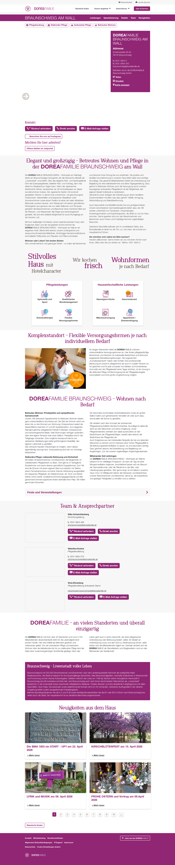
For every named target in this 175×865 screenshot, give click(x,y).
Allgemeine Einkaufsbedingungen (38, 842)
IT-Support (58, 842)
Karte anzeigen (122, 85)
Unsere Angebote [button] (101, 9)
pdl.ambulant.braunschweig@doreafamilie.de (87, 591)
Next (141, 103)
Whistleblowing (39, 838)
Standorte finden (82, 9)
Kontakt (28, 838)
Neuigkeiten (144, 18)
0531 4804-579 (77, 556)
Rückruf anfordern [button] (39, 128)
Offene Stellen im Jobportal (40, 148)
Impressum (68, 842)
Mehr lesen (34, 755)
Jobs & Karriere (142, 9)
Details (124, 18)
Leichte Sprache (143, 2)
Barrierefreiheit (125, 2)
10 (114, 814)
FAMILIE (137, 838)
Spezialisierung (111, 18)
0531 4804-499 (77, 522)
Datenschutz (30, 847)
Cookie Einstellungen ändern (49, 847)
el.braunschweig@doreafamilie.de (82, 525)
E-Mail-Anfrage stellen (94, 128)
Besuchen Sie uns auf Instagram (45, 136)
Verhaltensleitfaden (55, 838)
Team (133, 18)
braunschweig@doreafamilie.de (126, 66)
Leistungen (95, 18)
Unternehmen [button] (122, 9)
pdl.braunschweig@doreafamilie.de (83, 559)
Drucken (120, 81)
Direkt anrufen (66, 128)
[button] (87, 492)
